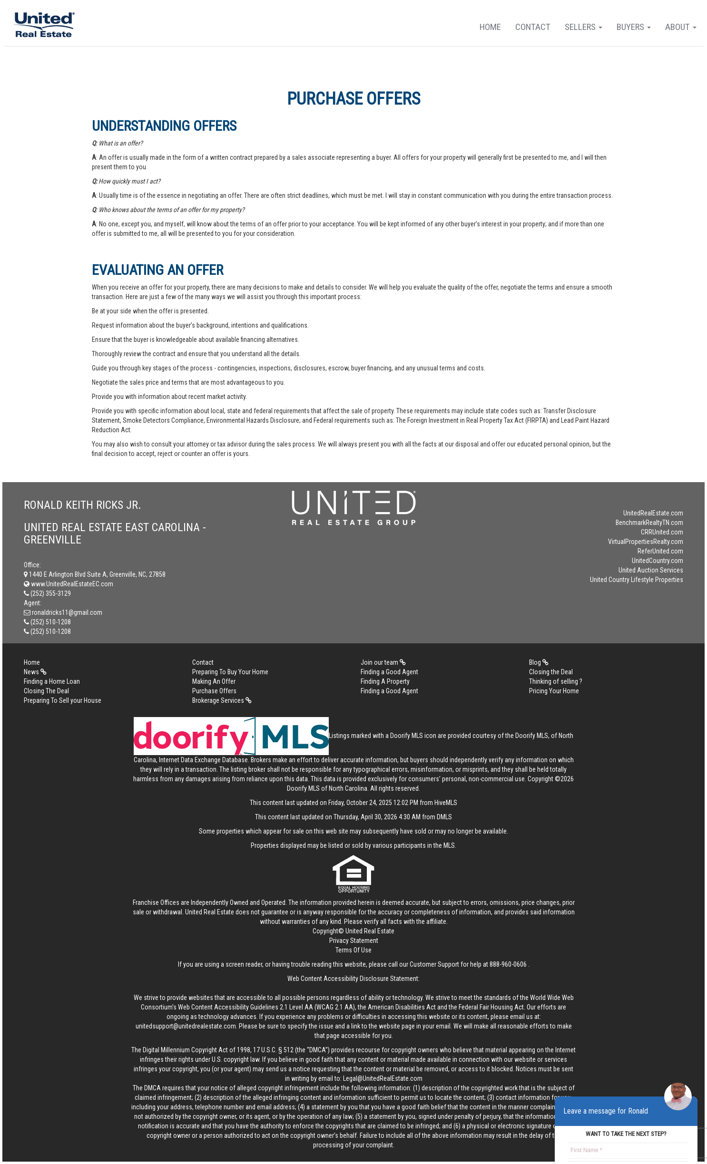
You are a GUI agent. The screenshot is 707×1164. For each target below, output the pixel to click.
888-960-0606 (508, 964)
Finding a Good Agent (389, 672)
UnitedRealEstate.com (653, 513)
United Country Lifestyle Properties (636, 579)
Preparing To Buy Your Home (230, 672)
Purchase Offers (214, 691)
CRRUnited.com (662, 532)
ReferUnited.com (660, 551)
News (35, 672)
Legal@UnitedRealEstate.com (382, 1078)
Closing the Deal (551, 672)
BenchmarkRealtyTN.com (649, 522)
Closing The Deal (46, 691)
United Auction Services (651, 570)
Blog (539, 662)
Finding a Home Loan (52, 681)
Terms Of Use (353, 950)
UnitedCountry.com (657, 560)
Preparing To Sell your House (62, 700)
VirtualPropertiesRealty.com (645, 541)
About (681, 26)
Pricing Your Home (554, 691)
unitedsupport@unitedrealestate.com (186, 1026)
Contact (532, 26)
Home (490, 26)
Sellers (583, 26)
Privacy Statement (353, 940)
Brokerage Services (222, 700)
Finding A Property (385, 681)
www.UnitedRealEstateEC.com (68, 584)
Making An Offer (214, 681)
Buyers (634, 26)
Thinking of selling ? (555, 681)
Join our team (383, 662)
